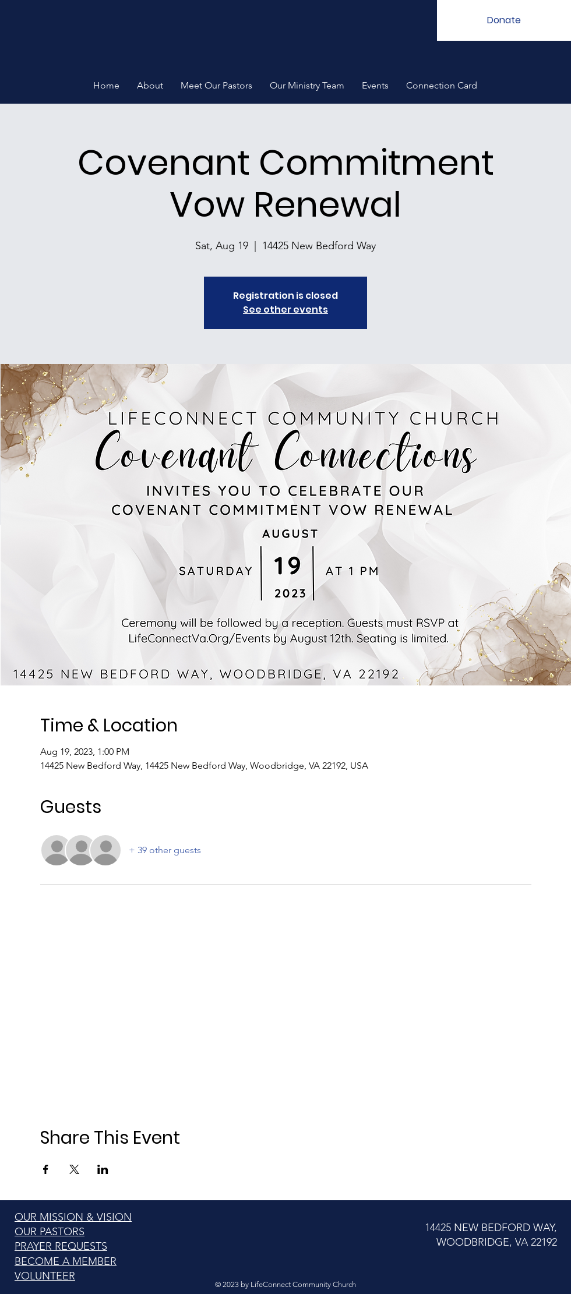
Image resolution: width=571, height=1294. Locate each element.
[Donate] (504, 20)
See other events (285, 309)
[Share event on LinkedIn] (102, 1169)
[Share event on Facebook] (45, 1169)
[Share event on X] (74, 1169)
